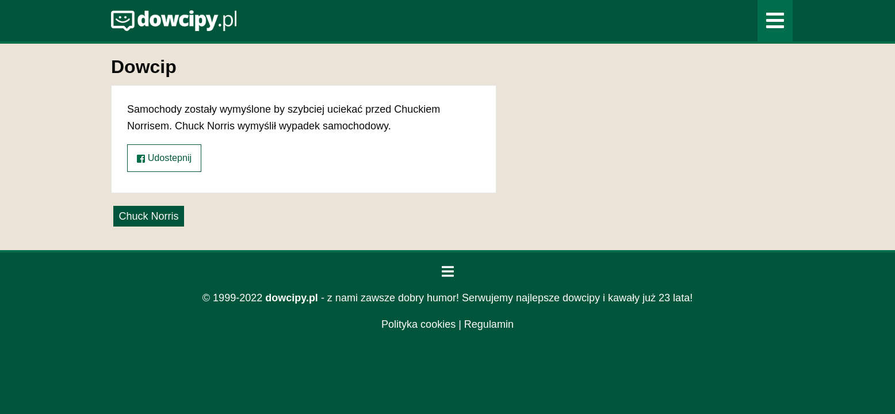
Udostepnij (164, 157)
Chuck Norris (148, 216)
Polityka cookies (418, 324)
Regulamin (489, 324)
